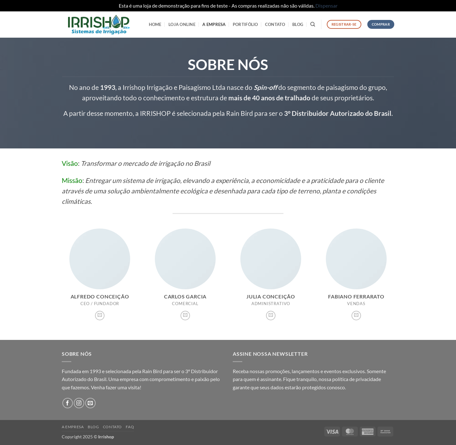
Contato (275, 24)
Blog (297, 24)
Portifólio (245, 24)
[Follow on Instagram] (79, 403)
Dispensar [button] (326, 6)
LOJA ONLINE (181, 24)
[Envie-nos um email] (99, 315)
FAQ (130, 426)
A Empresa (213, 24)
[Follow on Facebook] (67, 403)
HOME (155, 24)
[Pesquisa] (312, 24)
